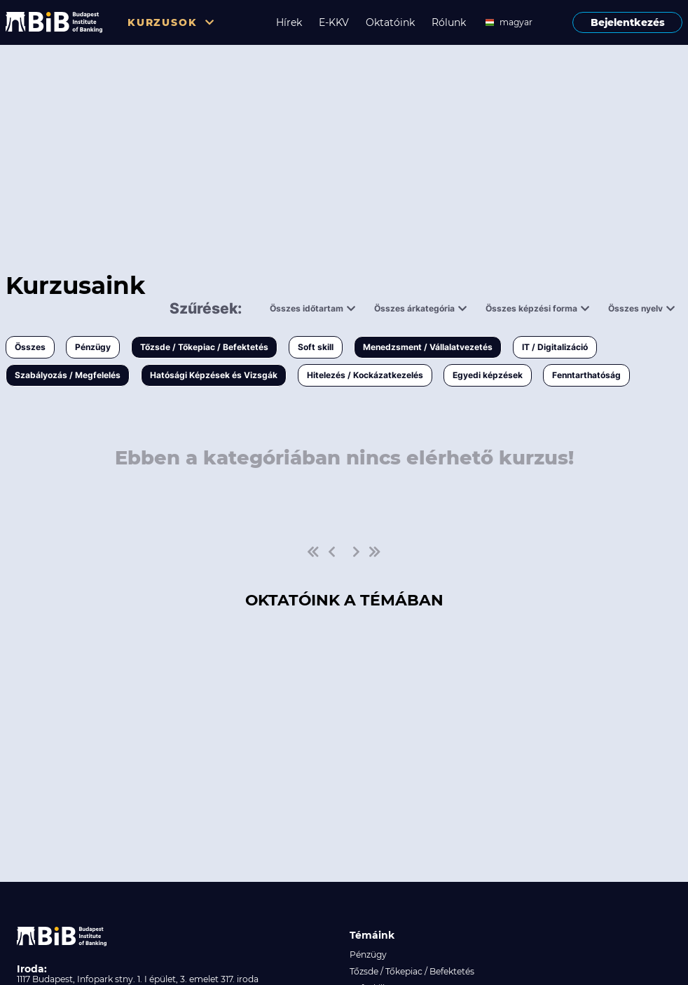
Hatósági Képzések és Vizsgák (213, 375)
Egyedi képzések (488, 375)
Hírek (289, 22)
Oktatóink (390, 22)
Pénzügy (93, 347)
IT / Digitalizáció (555, 347)
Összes (30, 347)
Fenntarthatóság (586, 375)
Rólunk (449, 22)
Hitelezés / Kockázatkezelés (365, 375)
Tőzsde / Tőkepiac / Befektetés (204, 347)
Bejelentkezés (628, 22)
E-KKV (334, 22)
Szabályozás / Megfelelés (68, 375)
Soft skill (315, 347)
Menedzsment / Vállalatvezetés (428, 347)
